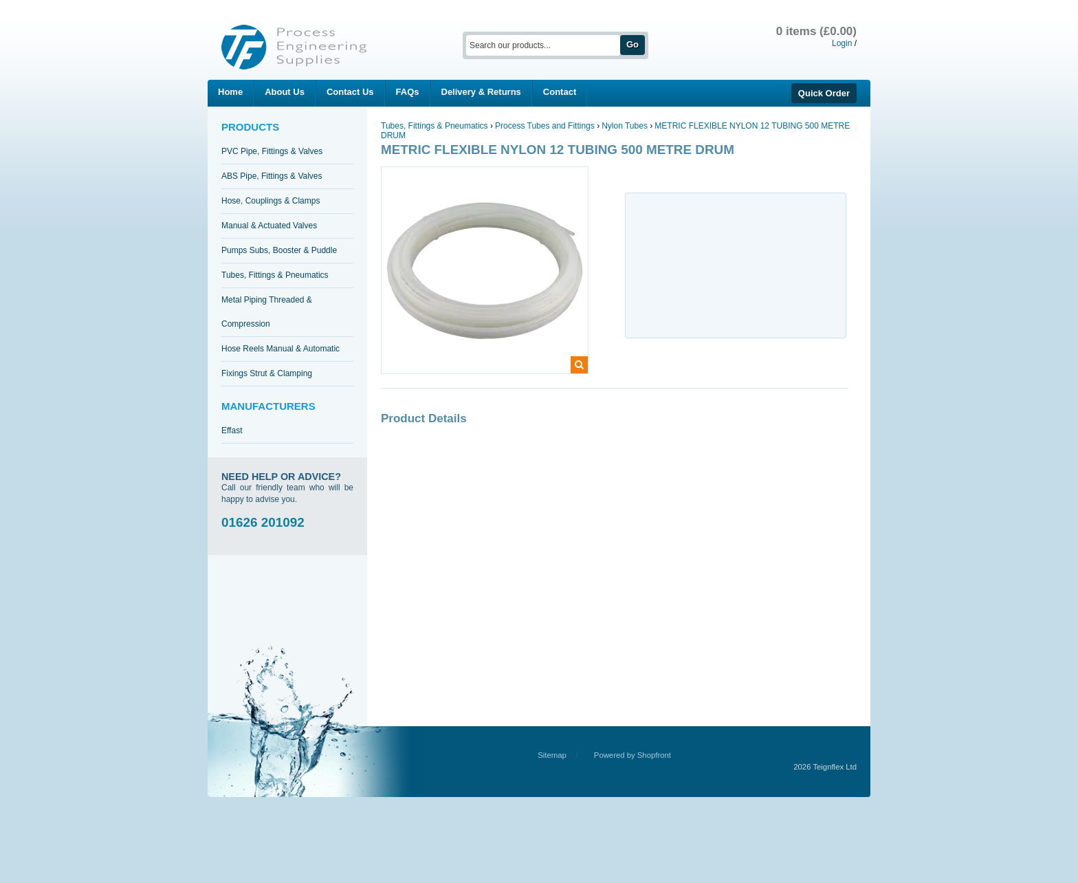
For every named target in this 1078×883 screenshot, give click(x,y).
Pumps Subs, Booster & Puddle (279, 250)
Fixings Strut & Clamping (266, 373)
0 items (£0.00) (816, 31)
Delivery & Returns (481, 92)
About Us (285, 92)
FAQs (407, 92)
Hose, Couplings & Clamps (270, 201)
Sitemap (552, 755)
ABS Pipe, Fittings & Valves (271, 176)
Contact (559, 92)
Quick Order (824, 93)
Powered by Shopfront (632, 755)
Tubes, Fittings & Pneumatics (275, 275)
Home (230, 92)
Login (842, 43)
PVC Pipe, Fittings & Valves (271, 151)
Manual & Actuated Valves (269, 225)
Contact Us (350, 92)
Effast (231, 430)
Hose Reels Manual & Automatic (280, 348)
